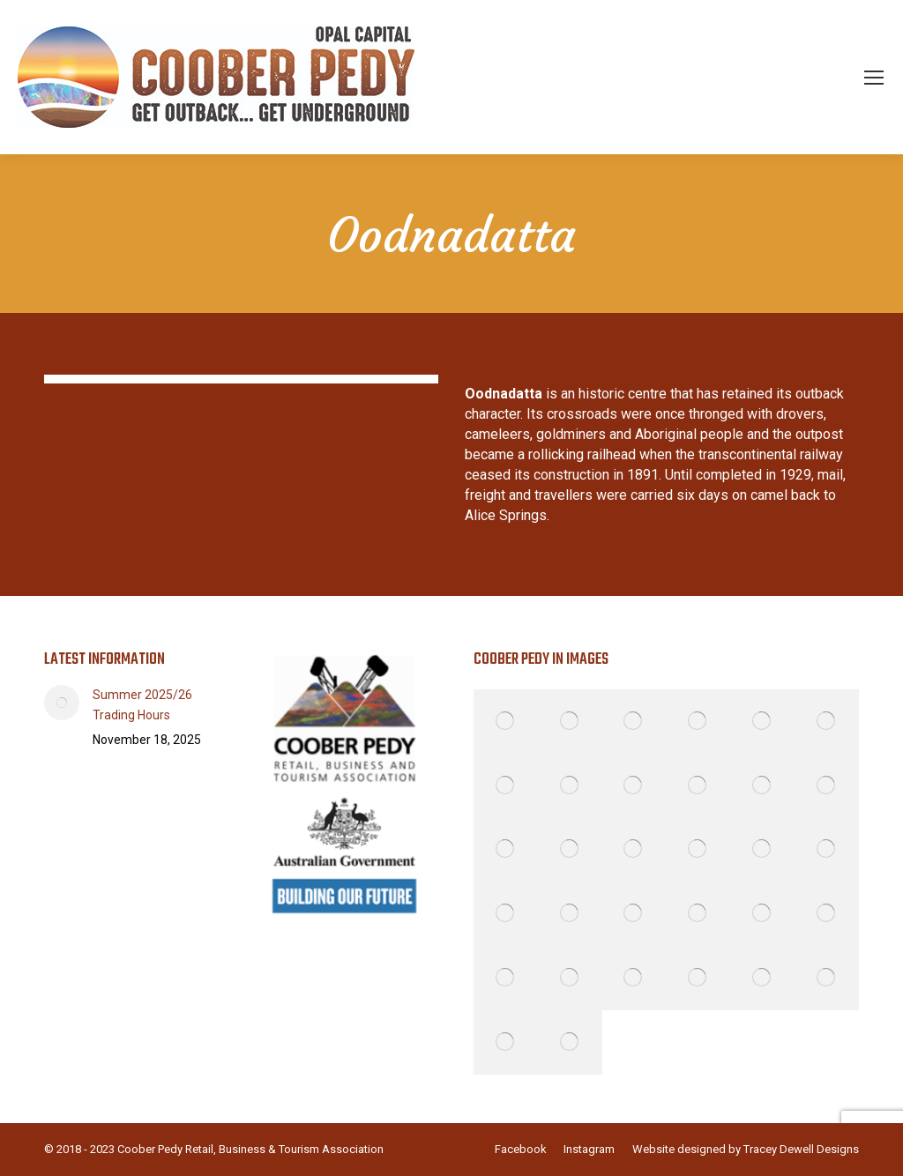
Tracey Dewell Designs (801, 1149)
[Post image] (61, 702)
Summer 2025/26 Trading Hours (142, 705)
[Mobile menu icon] (873, 77)
